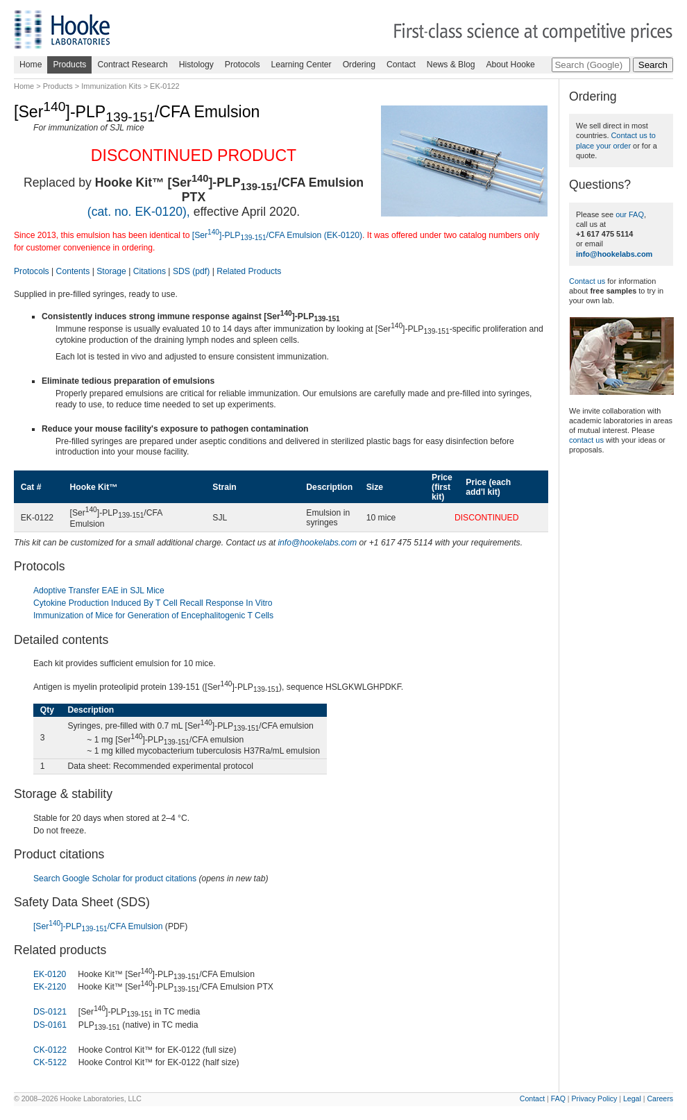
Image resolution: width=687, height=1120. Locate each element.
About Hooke (510, 64)
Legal (632, 1098)
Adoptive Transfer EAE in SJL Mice (98, 590)
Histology (196, 64)
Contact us (587, 281)
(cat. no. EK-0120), (138, 212)
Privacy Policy (595, 1098)
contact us (586, 440)
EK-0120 (49, 974)
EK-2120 (49, 987)
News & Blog (451, 64)
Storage (111, 271)
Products (69, 64)
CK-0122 (50, 1050)
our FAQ (630, 214)
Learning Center (301, 64)
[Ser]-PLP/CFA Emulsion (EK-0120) (277, 235)
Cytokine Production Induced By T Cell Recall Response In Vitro (153, 603)
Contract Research (132, 64)
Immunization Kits (111, 86)
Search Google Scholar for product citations (114, 878)
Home (30, 64)
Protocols (242, 64)
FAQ (558, 1098)
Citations (149, 271)
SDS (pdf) (191, 271)
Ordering (359, 64)
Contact (401, 64)
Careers (660, 1098)
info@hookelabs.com (317, 543)
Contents (73, 271)
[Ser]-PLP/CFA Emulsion (98, 926)
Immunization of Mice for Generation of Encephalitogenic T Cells (153, 615)
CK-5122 (50, 1062)
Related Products (249, 271)
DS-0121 (50, 1012)
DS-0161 (50, 1025)
